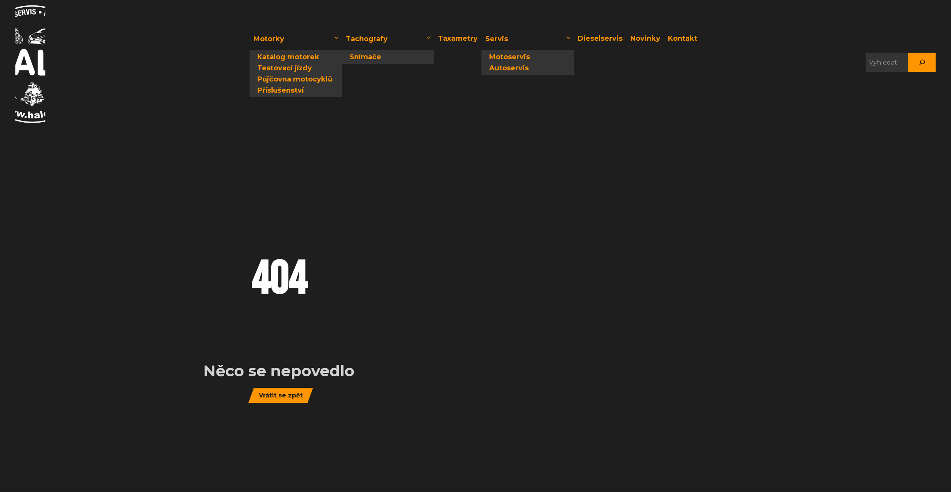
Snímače (365, 57)
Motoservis (509, 57)
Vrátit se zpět (281, 395)
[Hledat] (922, 62)
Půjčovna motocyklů (294, 79)
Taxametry (458, 38)
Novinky (645, 38)
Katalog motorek (288, 57)
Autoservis (509, 68)
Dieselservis (600, 38)
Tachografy (389, 38)
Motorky (296, 38)
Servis (528, 38)
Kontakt (682, 38)
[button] (336, 38)
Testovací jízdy (284, 68)
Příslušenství (280, 90)
